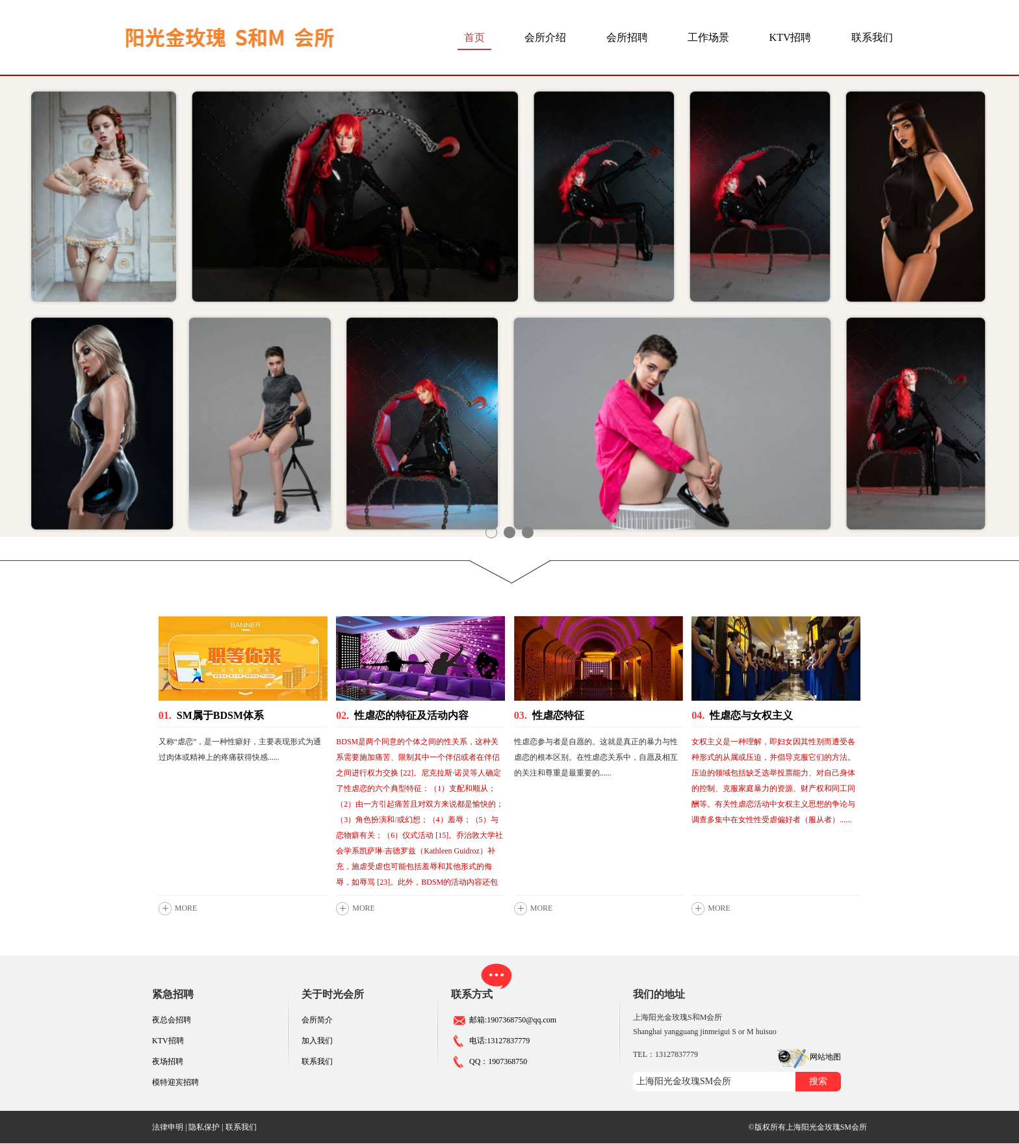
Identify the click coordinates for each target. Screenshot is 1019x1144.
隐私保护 (204, 1127)
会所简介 (317, 1019)
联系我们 (872, 37)
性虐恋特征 (549, 715)
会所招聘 (627, 37)
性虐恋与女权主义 (742, 715)
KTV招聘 (790, 37)
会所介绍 (545, 37)
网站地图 (825, 1056)
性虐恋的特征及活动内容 (402, 715)
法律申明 (167, 1127)
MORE (186, 908)
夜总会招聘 (171, 1019)
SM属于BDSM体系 (211, 715)
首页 (474, 37)
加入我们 (317, 1040)
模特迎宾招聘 (175, 1082)
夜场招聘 (167, 1061)
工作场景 (708, 37)
